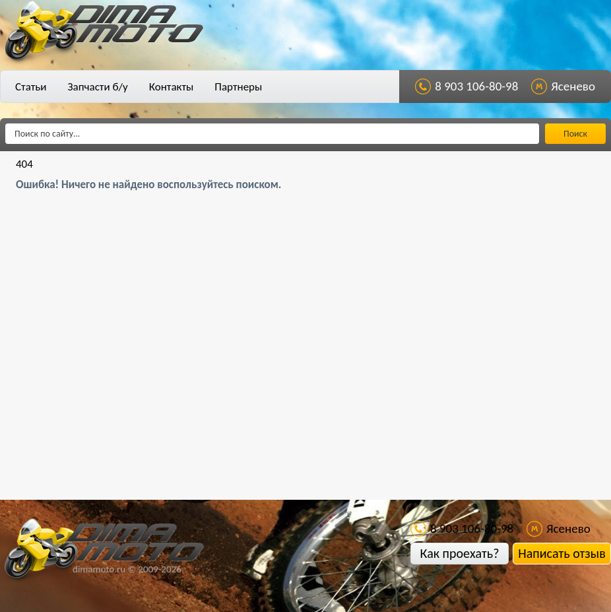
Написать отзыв (561, 553)
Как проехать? (459, 553)
